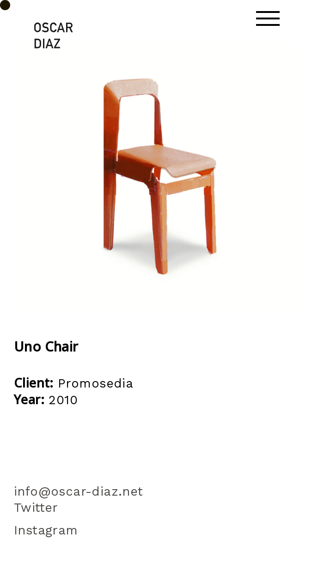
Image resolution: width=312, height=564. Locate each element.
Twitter (40, 507)
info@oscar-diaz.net (78, 491)
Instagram (46, 530)
